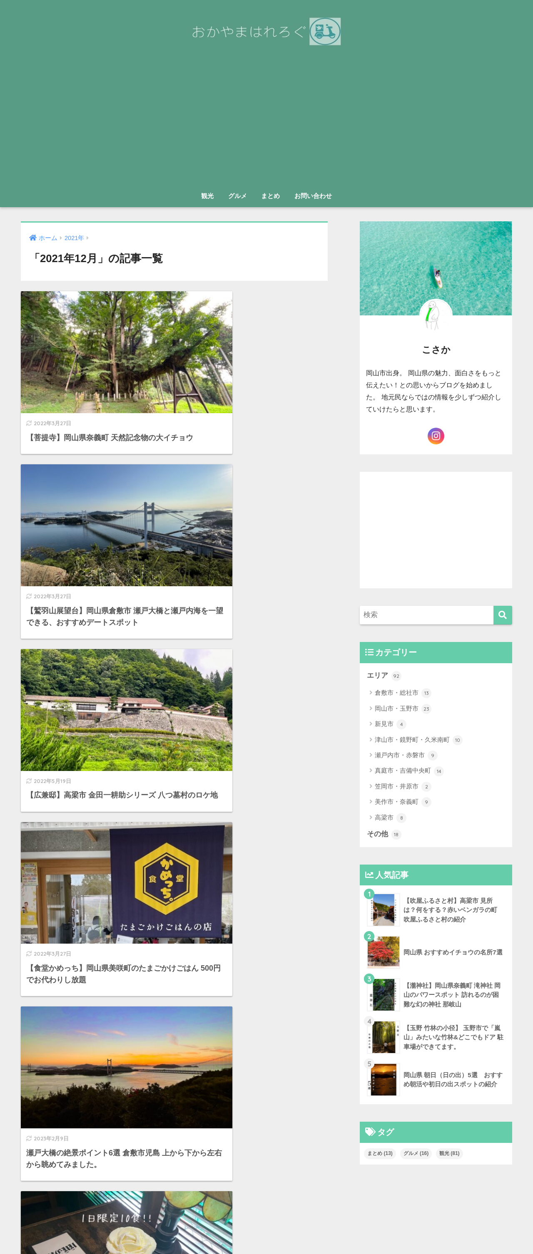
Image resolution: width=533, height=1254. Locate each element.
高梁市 (390, 818)
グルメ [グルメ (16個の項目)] (416, 1154)
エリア (384, 676)
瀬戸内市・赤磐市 (406, 756)
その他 (384, 835)
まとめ (270, 195)
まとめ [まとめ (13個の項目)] (380, 1154)
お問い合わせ (313, 195)
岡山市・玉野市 (403, 709)
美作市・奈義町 (403, 803)
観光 (207, 195)
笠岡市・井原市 (403, 787)
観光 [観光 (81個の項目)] (449, 1154)
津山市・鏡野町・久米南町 (419, 740)
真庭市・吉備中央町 (409, 771)
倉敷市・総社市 (403, 694)
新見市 (390, 725)
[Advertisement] (266, 125)
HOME (266, 1212)
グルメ (237, 195)
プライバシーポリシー (288, 1230)
